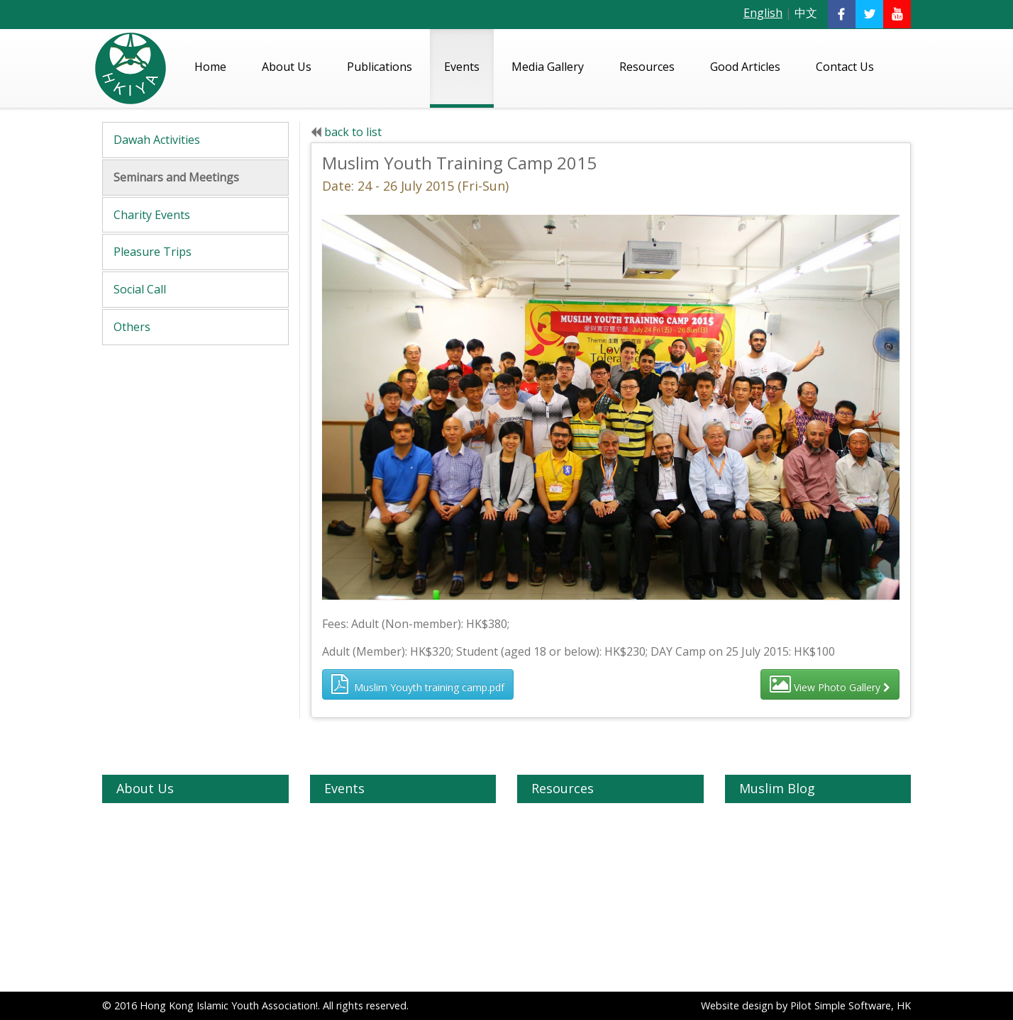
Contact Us (845, 66)
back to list (353, 132)
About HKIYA (146, 820)
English (762, 13)
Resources (647, 66)
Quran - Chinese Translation (596, 839)
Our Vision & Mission (164, 839)
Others (132, 327)
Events (462, 66)
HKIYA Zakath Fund (161, 878)
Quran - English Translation (594, 820)
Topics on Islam (776, 839)
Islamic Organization (578, 859)
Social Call (140, 289)
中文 (806, 13)
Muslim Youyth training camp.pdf (417, 684)
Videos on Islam (568, 976)
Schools (549, 918)
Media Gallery (547, 66)
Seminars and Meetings (176, 177)
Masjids (549, 878)
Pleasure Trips (153, 251)
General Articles (775, 859)
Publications (379, 66)
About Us (286, 66)
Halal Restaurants (572, 937)
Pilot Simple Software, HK (850, 1005)
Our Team (140, 859)
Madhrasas (557, 898)
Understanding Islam (787, 820)
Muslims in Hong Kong (584, 957)
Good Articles (745, 66)
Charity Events (152, 215)
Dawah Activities (157, 139)
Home (210, 66)
